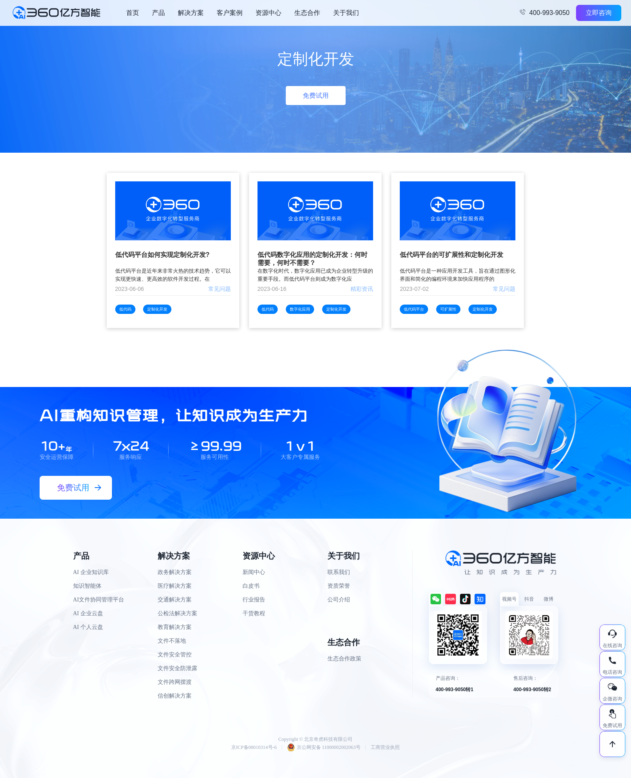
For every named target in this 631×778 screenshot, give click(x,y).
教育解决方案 (175, 627)
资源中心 (268, 12)
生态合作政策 (344, 659)
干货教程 (254, 613)
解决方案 (191, 12)
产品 (158, 12)
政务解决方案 (175, 572)
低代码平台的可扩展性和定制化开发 (451, 254)
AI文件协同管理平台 (99, 600)
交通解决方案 (175, 600)
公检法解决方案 (177, 613)
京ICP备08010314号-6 (254, 747)
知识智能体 (87, 586)
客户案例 (230, 12)
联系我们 (338, 572)
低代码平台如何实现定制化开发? (162, 254)
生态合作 (307, 12)
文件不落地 (172, 641)
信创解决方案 (175, 696)
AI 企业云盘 (88, 613)
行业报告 (254, 600)
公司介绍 (338, 600)
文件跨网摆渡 (175, 682)
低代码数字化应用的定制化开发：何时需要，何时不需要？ (312, 258)
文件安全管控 (175, 655)
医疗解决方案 (175, 586)
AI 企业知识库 (91, 572)
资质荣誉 (338, 586)
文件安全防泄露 (177, 668)
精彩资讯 (361, 289)
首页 (132, 12)
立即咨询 (599, 12)
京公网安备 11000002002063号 (324, 747)
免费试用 (316, 95)
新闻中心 (254, 572)
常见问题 (219, 289)
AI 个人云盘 (88, 627)
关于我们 (346, 12)
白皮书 (251, 586)
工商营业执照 (385, 747)
